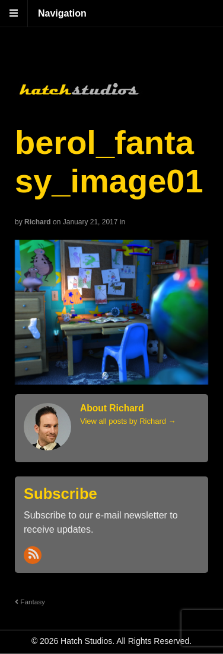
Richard (37, 222)
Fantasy (30, 601)
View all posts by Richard (128, 421)
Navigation (62, 13)
